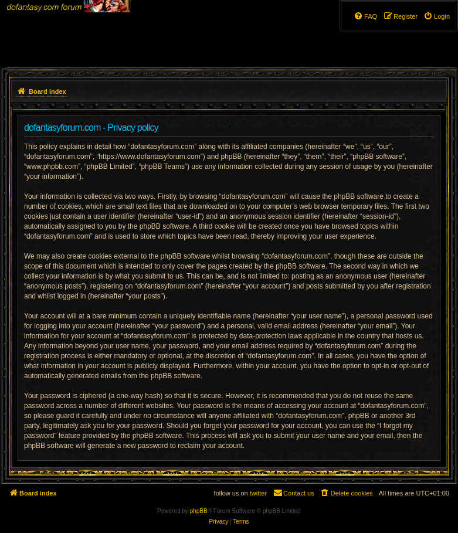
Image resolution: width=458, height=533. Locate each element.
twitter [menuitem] (258, 493)
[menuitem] (436, 16)
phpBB (199, 511)
